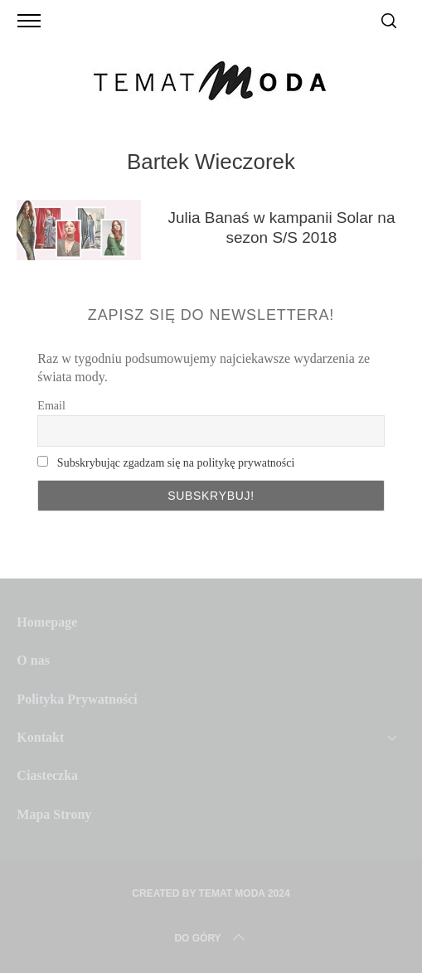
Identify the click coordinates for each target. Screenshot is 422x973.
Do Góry (210, 938)
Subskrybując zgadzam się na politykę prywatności (176, 463)
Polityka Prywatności (77, 699)
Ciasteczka (47, 775)
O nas (33, 660)
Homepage (47, 622)
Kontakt (40, 737)
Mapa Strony (54, 814)
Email (51, 405)
